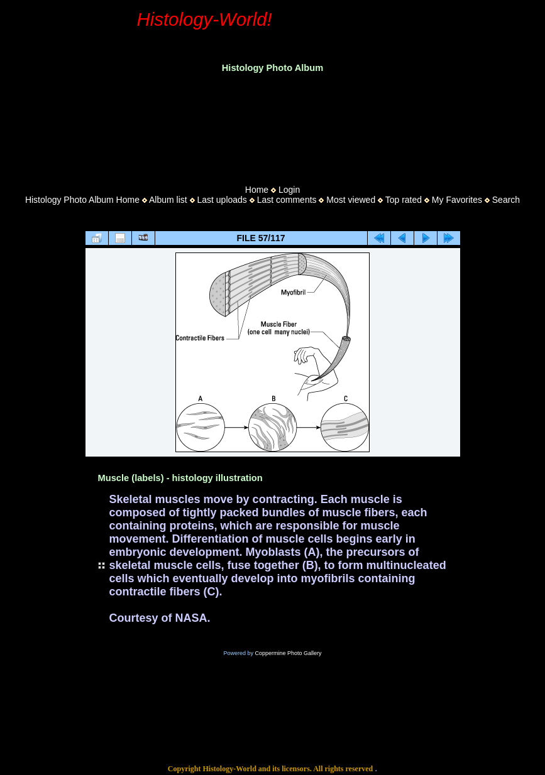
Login (289, 190)
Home (256, 190)
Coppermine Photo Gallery (288, 653)
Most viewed (350, 200)
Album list (168, 200)
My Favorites (457, 200)
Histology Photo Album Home (82, 200)
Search (506, 200)
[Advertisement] (273, 125)
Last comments (287, 200)
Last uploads (221, 200)
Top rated (403, 200)
